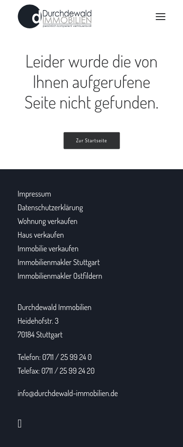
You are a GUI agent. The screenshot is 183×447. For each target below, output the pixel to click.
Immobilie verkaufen (48, 248)
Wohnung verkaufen (48, 221)
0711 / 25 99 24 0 (67, 357)
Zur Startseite (91, 141)
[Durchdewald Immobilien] (55, 16)
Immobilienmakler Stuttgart (59, 262)
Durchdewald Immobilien (54, 307)
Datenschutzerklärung (50, 207)
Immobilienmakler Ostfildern (60, 276)
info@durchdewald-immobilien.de (68, 393)
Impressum (34, 194)
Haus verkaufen (41, 235)
